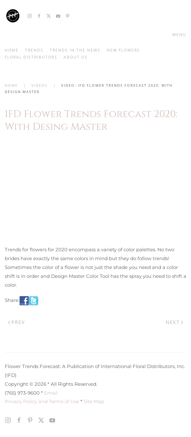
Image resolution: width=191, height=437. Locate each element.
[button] (178, 35)
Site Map (94, 401)
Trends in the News (75, 50)
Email (51, 393)
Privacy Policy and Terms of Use (42, 401)
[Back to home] (13, 16)
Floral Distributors (31, 57)
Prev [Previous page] (16, 322)
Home (12, 50)
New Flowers (123, 50)
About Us (76, 57)
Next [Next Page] (174, 322)
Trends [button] (34, 50)
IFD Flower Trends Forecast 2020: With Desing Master (91, 120)
